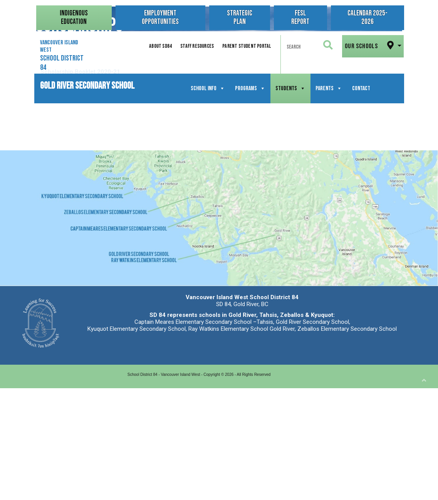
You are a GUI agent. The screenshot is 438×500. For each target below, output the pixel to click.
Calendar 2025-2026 (367, 17)
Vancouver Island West (62, 55)
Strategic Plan (239, 17)
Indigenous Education (74, 17)
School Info (208, 88)
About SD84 (160, 46)
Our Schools (370, 45)
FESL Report (300, 17)
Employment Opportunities (160, 17)
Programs (250, 88)
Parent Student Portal (246, 46)
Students (290, 88)
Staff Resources (197, 46)
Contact (361, 88)
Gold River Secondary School (87, 84)
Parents (328, 88)
